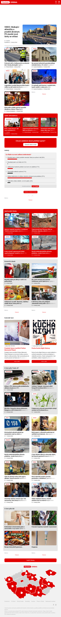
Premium (44, 94)
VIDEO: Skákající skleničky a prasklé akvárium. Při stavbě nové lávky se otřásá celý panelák (12, 32)
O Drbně (13, 601)
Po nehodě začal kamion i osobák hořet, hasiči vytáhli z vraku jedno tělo (44, 86)
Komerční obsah (9, 261)
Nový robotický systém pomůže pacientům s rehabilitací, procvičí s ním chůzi (43, 477)
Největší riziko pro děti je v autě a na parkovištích (15, 280)
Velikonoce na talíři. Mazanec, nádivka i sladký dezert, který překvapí (16, 302)
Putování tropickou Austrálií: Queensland (44, 527)
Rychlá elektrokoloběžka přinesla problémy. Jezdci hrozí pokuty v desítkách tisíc (42, 252)
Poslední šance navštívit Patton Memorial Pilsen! (15, 349)
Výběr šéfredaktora (10, 116)
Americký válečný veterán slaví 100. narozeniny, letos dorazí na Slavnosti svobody (15, 499)
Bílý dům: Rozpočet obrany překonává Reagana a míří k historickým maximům (16, 409)
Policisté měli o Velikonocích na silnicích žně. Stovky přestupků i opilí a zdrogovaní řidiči (16, 64)
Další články (31, 560)
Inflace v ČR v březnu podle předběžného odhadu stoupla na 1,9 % (16, 387)
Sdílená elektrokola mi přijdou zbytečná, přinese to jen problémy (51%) (26, 176)
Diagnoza (34, 547)
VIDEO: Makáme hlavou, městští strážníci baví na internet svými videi (43, 499)
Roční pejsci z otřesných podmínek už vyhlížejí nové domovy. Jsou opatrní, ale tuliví (44, 433)
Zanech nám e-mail (30, 144)
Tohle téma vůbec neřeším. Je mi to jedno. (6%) (20, 181)
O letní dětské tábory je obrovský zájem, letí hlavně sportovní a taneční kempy (44, 455)
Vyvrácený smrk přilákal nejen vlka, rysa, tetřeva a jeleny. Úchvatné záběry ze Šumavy (48, 129)
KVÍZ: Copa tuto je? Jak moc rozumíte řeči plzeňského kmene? (11, 129)
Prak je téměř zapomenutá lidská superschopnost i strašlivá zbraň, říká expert (15, 252)
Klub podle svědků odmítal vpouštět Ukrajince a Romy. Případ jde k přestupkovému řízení (15, 108)
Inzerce (33, 601)
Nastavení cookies (50, 601)
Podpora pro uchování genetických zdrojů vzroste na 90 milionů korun (44, 409)
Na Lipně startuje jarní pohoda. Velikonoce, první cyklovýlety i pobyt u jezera (43, 280)
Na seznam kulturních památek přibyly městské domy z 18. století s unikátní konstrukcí (43, 64)
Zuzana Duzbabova (38, 66)
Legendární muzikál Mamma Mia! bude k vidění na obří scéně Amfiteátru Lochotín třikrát (16, 86)
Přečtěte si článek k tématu (30, 192)
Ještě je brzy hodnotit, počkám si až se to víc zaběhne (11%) (23, 167)
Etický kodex (20, 601)
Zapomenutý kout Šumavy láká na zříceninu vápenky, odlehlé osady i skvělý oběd (30, 129)
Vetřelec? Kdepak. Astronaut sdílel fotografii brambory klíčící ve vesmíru (43, 387)
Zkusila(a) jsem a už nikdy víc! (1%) (16, 162)
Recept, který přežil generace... (13, 547)
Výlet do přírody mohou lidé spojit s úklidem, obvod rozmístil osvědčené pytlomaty (15, 477)
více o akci (17, 361)
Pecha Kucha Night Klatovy (41, 348)
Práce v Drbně (40, 601)
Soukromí (7, 601)
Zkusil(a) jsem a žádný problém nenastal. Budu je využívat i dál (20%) (26, 157)
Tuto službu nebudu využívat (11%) (16, 171)
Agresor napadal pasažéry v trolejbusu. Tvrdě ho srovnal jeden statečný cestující (16, 230)
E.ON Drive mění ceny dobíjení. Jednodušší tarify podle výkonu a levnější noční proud (44, 302)
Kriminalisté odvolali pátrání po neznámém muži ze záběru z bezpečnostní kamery (13, 433)
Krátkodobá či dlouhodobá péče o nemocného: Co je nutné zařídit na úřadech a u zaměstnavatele (14, 527)
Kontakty (27, 601)
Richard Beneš (9, 66)
